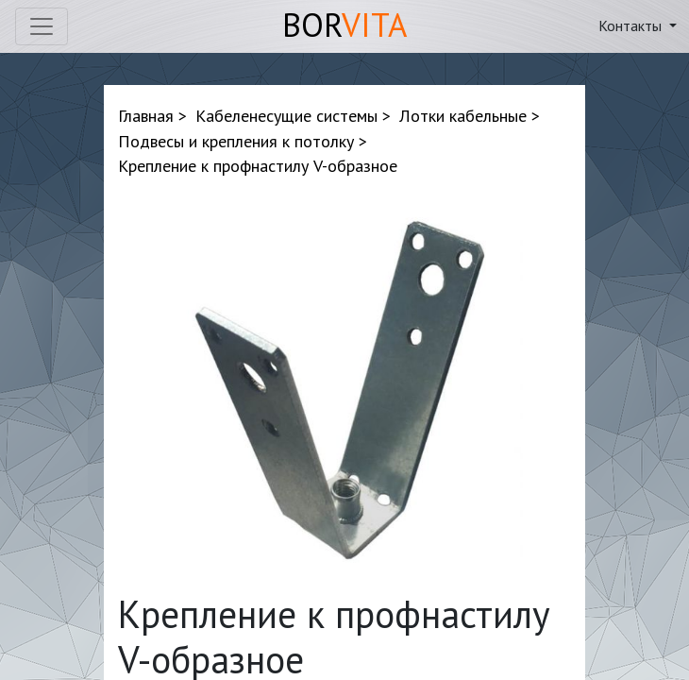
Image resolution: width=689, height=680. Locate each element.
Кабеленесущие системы (286, 116)
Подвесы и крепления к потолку (236, 141)
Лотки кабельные (463, 116)
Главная (146, 116)
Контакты (631, 25)
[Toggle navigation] (41, 26)
